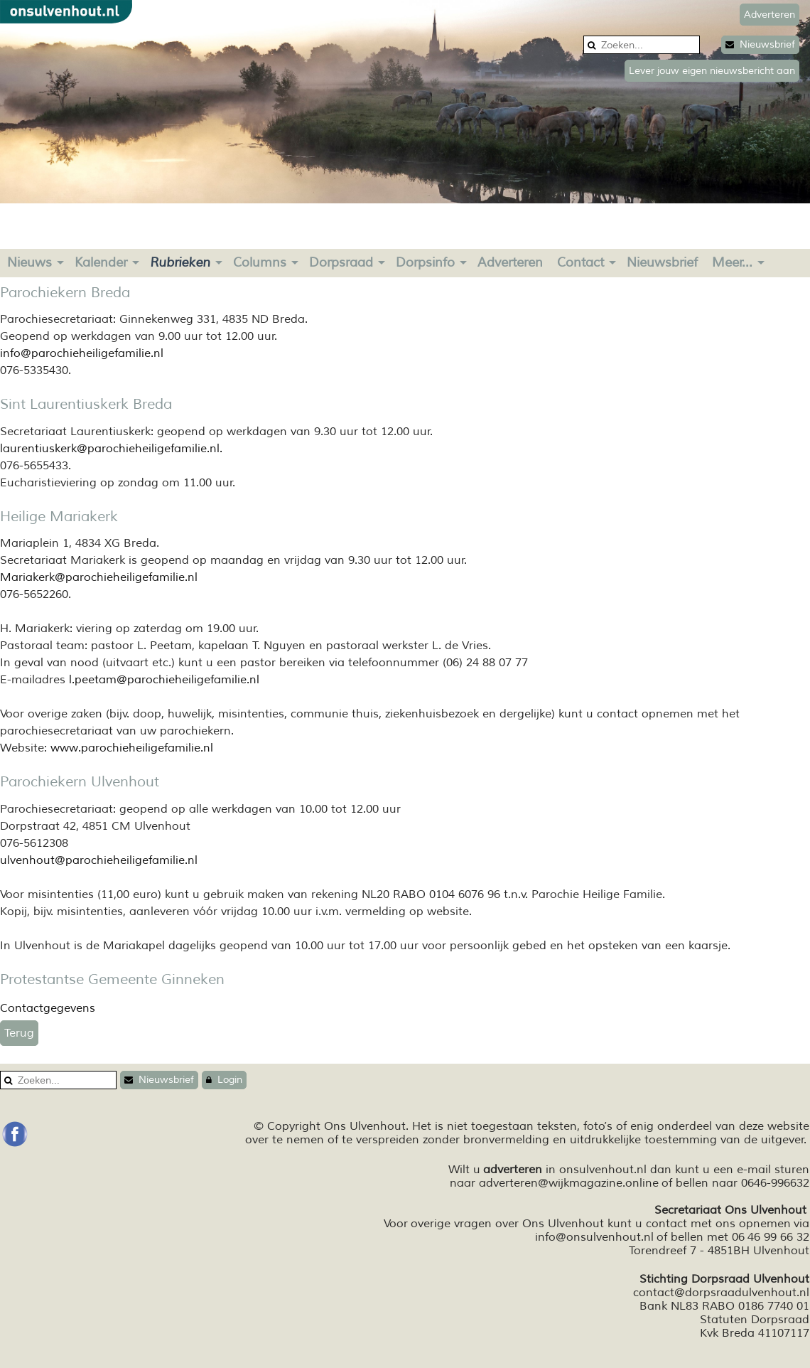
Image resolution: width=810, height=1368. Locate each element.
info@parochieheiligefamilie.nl (81, 353)
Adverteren (510, 262)
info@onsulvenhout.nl (594, 1237)
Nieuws (29, 262)
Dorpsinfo (425, 262)
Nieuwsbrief (760, 44)
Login (224, 1080)
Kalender (101, 262)
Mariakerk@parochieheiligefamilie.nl (99, 577)
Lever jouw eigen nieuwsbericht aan (712, 71)
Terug (19, 1033)
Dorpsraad (341, 262)
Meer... (732, 262)
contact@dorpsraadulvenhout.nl (721, 1293)
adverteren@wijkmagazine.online (569, 1183)
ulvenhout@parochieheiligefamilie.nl (99, 860)
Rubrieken (180, 262)
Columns (259, 262)
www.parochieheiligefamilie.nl (131, 748)
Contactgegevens (47, 1008)
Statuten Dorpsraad (754, 1320)
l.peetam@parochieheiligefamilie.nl (164, 680)
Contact (580, 262)
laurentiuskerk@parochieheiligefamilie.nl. (111, 449)
